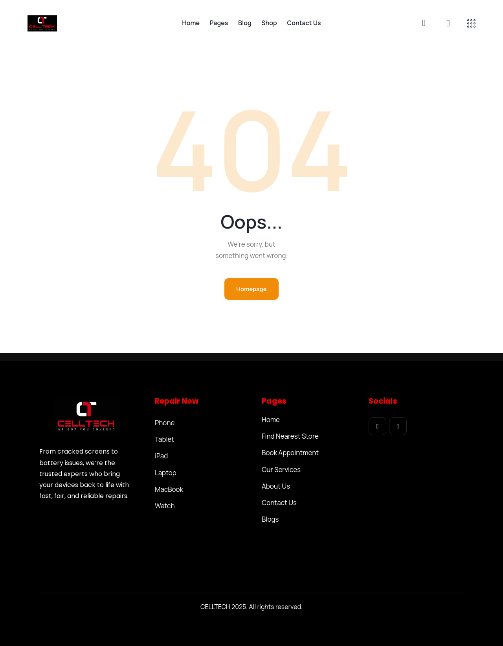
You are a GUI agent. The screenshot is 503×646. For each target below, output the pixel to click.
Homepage (251, 289)
